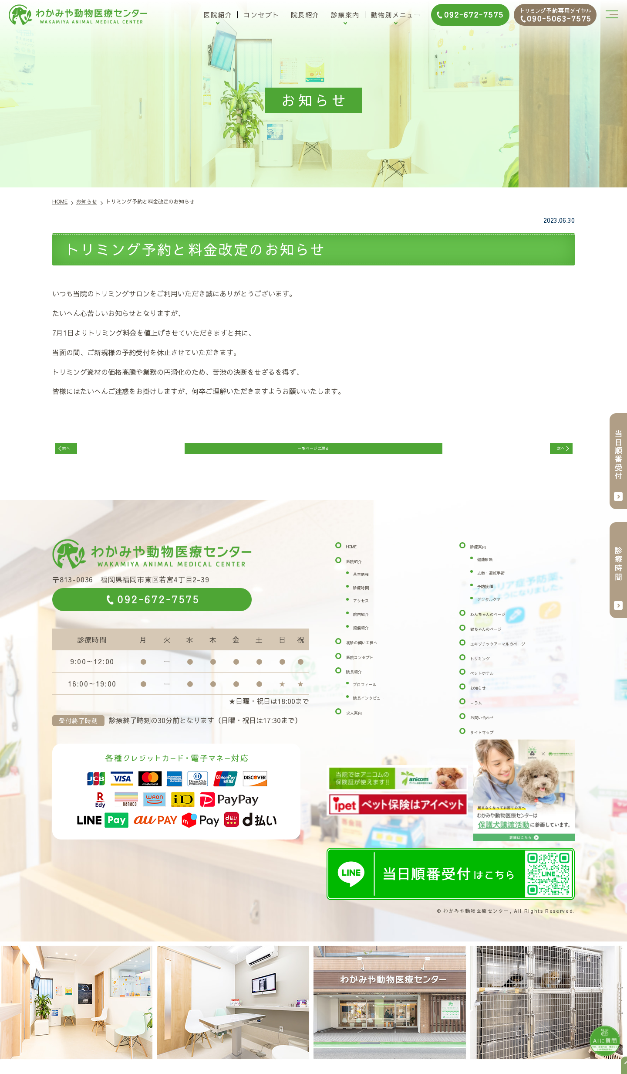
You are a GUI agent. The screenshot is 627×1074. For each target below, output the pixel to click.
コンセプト (261, 14)
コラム (480, 712)
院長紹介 (305, 14)
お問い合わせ (491, 726)
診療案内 (345, 14)
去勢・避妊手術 (501, 582)
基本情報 (367, 583)
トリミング (487, 668)
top (618, 1065)
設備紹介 (367, 637)
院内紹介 (367, 624)
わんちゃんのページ (501, 624)
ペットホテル (491, 682)
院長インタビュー (381, 707)
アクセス (367, 610)
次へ (549, 453)
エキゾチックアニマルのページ (519, 653)
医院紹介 (217, 14)
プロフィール (374, 694)
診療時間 (367, 597)
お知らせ (484, 697)
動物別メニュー (396, 14)
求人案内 (360, 722)
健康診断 (491, 569)
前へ (77, 453)
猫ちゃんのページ (498, 638)
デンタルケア (498, 609)
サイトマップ (491, 741)
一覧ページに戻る (313, 453)
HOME (356, 556)
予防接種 (491, 595)
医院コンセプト (370, 666)
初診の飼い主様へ (374, 651)
